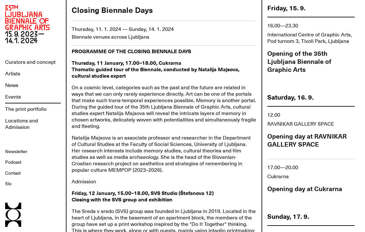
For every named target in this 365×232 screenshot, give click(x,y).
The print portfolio (26, 109)
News (11, 85)
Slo (8, 184)
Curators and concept (30, 62)
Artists (12, 74)
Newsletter (16, 151)
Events (13, 97)
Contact (13, 173)
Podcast (13, 162)
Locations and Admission (21, 124)
